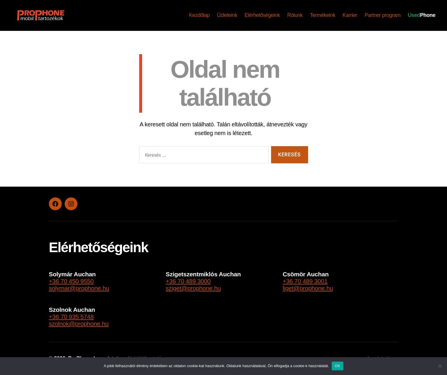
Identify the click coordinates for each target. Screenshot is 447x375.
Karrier (349, 15)
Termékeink (322, 15)
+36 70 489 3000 (188, 281)
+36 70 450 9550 (71, 281)
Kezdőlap (199, 15)
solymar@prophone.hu (79, 288)
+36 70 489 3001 (305, 281)
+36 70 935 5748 (71, 316)
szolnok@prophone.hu (79, 323)
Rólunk (295, 15)
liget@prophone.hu (308, 288)
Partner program (383, 15)
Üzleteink (227, 15)
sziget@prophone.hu (193, 288)
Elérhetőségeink (262, 15)
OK (337, 366)
